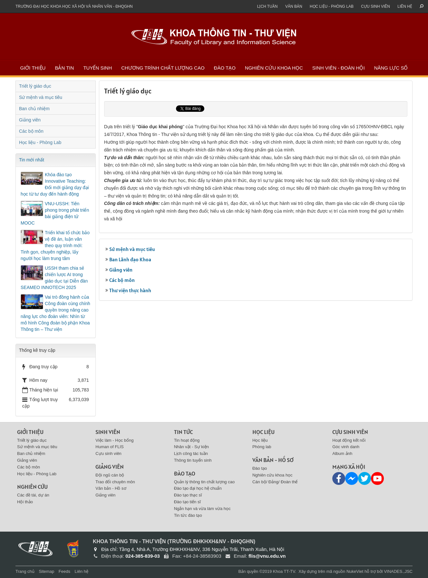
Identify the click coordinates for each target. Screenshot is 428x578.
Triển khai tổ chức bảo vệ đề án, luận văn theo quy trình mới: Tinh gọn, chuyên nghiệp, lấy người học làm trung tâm (55, 245)
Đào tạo (225, 68)
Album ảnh (342, 453)
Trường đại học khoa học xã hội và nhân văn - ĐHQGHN (74, 6)
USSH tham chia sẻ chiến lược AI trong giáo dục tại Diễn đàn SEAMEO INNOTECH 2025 (54, 277)
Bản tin (64, 68)
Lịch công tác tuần (191, 453)
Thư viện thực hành (130, 290)
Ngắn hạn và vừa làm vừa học (202, 508)
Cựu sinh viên (375, 6)
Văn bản (293, 6)
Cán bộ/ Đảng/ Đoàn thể (275, 481)
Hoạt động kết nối (348, 440)
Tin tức (183, 432)
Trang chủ (24, 571)
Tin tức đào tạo (188, 515)
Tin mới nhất (31, 159)
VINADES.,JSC (398, 571)
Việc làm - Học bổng (114, 440)
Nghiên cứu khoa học (274, 68)
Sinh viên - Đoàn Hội (338, 68)
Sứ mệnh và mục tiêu (132, 249)
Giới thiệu (33, 68)
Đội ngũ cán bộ (109, 475)
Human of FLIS (109, 446)
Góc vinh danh (345, 446)
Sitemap (46, 571)
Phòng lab (261, 446)
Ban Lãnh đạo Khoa (130, 259)
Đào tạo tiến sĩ (187, 501)
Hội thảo (25, 501)
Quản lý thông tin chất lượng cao (204, 481)
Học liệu (263, 432)
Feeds (64, 571)
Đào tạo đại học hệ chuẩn (198, 488)
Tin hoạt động (187, 440)
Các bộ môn (122, 280)
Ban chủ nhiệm (34, 108)
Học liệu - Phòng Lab (332, 6)
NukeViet (355, 571)
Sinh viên (107, 432)
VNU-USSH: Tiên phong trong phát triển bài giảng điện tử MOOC (55, 213)
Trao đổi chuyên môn (115, 481)
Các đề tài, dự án (33, 495)
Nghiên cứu (32, 486)
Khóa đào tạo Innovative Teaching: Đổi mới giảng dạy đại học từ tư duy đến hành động (55, 184)
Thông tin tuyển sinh (193, 460)
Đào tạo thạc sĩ (188, 495)
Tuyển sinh (97, 68)
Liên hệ (404, 6)
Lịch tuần (267, 6)
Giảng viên (120, 269)
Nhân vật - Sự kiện (191, 446)
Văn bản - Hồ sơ (110, 488)
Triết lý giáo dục (35, 86)
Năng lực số (391, 68)
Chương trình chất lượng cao (162, 68)
